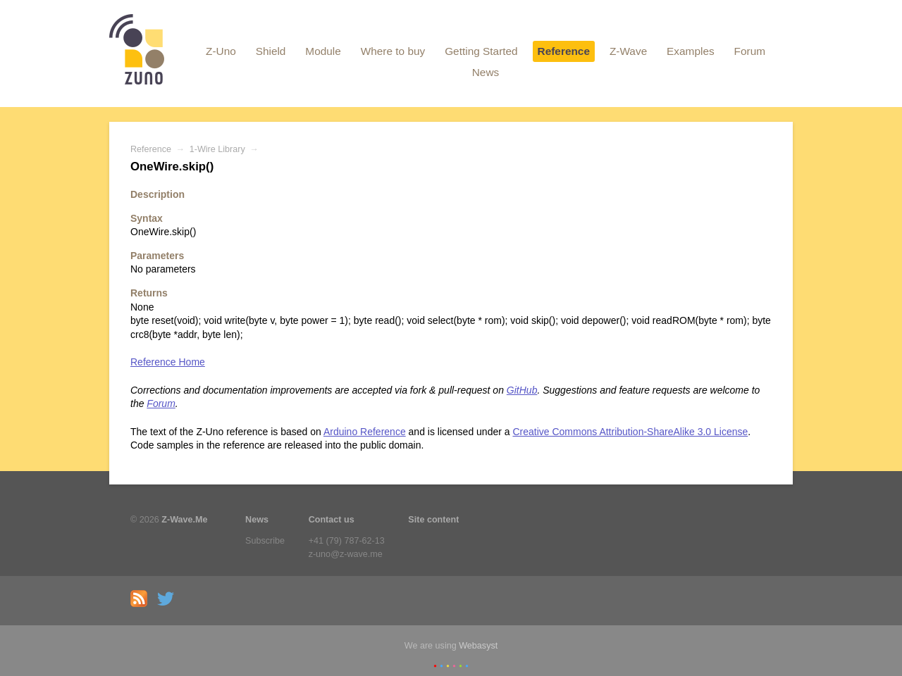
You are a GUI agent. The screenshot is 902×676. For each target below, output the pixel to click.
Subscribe (265, 541)
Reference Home (167, 362)
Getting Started (481, 51)
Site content (433, 520)
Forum (749, 51)
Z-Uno (221, 51)
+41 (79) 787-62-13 (347, 541)
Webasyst (478, 646)
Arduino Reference (364, 431)
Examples (691, 51)
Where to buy (393, 51)
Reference (564, 51)
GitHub (522, 390)
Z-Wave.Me (184, 520)
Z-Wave (628, 51)
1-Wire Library (217, 149)
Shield (271, 51)
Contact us (331, 520)
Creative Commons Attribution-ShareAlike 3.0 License (630, 431)
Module (322, 51)
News (485, 72)
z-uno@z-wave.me (346, 554)
